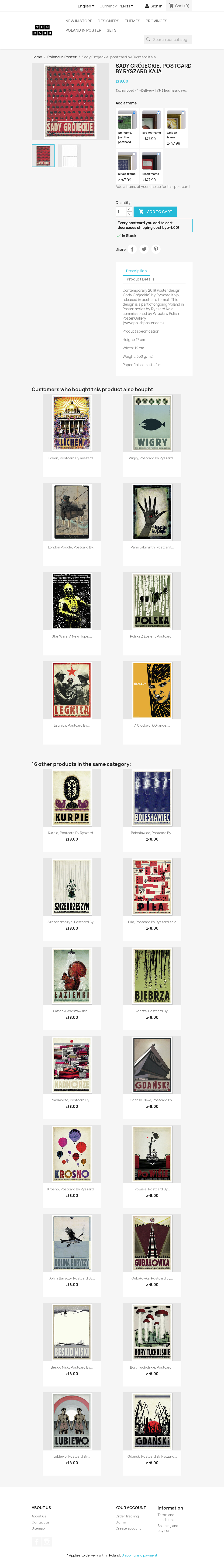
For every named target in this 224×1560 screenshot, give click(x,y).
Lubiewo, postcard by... (71, 1456)
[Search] (168, 39)
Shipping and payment (139, 1555)
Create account (128, 1528)
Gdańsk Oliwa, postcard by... (152, 1100)
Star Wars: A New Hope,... (72, 636)
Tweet (144, 249)
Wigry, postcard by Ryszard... (152, 458)
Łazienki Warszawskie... (71, 1011)
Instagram (47, 1542)
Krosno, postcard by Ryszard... (71, 1189)
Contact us (41, 1522)
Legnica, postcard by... (72, 725)
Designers (108, 20)
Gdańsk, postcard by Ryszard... (152, 1456)
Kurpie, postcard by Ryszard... (72, 833)
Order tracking (127, 1516)
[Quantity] (121, 212)
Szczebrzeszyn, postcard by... (72, 922)
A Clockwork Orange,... (152, 725)
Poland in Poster (83, 30)
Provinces (156, 20)
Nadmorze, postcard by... (72, 1100)
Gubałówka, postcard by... (152, 1278)
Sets (112, 30)
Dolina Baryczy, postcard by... (71, 1278)
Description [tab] (136, 270)
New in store (78, 20)
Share (132, 249)
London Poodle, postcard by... (72, 547)
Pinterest (156, 249)
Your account (131, 1507)
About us (39, 1516)
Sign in (121, 1522)
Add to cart (155, 212)
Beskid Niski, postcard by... (72, 1367)
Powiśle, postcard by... (152, 1189)
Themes (132, 20)
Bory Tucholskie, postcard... (152, 1367)
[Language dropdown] (87, 6)
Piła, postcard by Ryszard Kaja (152, 922)
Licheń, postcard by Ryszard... (72, 458)
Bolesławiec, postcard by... (152, 833)
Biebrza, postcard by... (152, 1011)
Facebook (36, 1542)
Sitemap (38, 1528)
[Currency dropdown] (127, 6)
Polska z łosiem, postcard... (152, 636)
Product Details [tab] (140, 279)
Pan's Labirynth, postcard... (152, 547)
